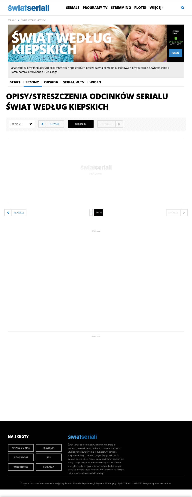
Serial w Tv (73, 82)
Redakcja (48, 447)
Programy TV (95, 7)
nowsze (55, 124)
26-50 (99, 212)
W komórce (21, 467)
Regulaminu (66, 483)
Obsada (51, 82)
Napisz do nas (21, 447)
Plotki (140, 7)
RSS (48, 457)
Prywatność (101, 483)
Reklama (48, 467)
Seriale (72, 7)
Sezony (32, 82)
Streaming (121, 7)
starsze (107, 124)
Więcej (156, 7)
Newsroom (21, 457)
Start (15, 82)
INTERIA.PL (126, 483)
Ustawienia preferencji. (84, 483)
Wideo (95, 82)
